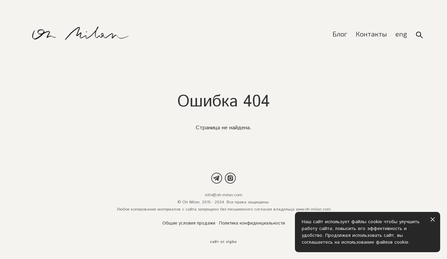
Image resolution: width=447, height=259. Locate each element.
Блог (340, 34)
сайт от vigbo (223, 242)
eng (401, 34)
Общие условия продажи (188, 224)
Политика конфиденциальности (252, 224)
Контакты (371, 34)
